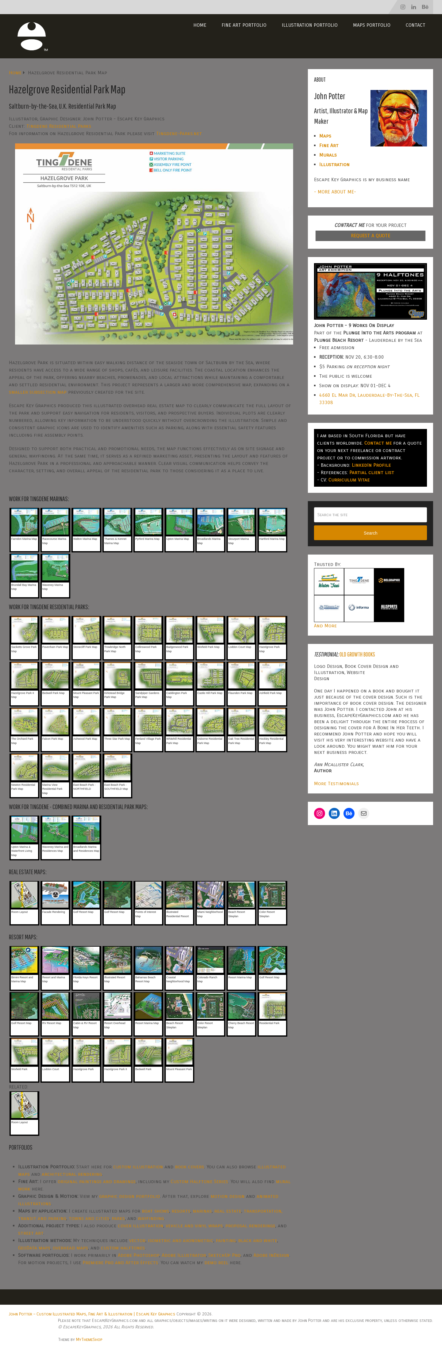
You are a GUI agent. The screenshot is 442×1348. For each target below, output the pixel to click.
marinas (202, 1211)
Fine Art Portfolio (244, 25)
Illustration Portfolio (310, 25)
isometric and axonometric (180, 1240)
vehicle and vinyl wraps (194, 1226)
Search (370, 533)
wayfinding (151, 1218)
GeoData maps (34, 1248)
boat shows (155, 1211)
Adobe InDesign (271, 1255)
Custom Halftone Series (199, 1181)
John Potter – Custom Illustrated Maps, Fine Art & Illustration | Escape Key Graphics (92, 1314)
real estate (227, 1211)
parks (118, 1218)
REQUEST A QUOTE (370, 236)
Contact (415, 25)
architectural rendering (72, 1174)
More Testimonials (336, 783)
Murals (328, 155)
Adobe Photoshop (138, 1255)
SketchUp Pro (224, 1255)
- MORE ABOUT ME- (335, 192)
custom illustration (138, 1167)
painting (226, 1240)
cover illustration (140, 1226)
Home (199, 25)
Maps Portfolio (371, 25)
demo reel (216, 1262)
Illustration (334, 164)
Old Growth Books (357, 654)
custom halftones (123, 1248)
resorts (181, 1211)
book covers (189, 1167)
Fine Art (329, 145)
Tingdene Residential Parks (58, 126)
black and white (257, 1240)
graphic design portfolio (129, 1196)
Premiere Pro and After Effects (120, 1262)
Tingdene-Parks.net (179, 133)
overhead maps (70, 1248)
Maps (325, 136)
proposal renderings (250, 1226)
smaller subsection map (38, 392)
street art (30, 1233)
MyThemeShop (89, 1339)
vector (137, 1240)
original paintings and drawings (97, 1181)
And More (325, 626)
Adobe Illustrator (184, 1255)
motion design (228, 1196)
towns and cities (89, 1218)
